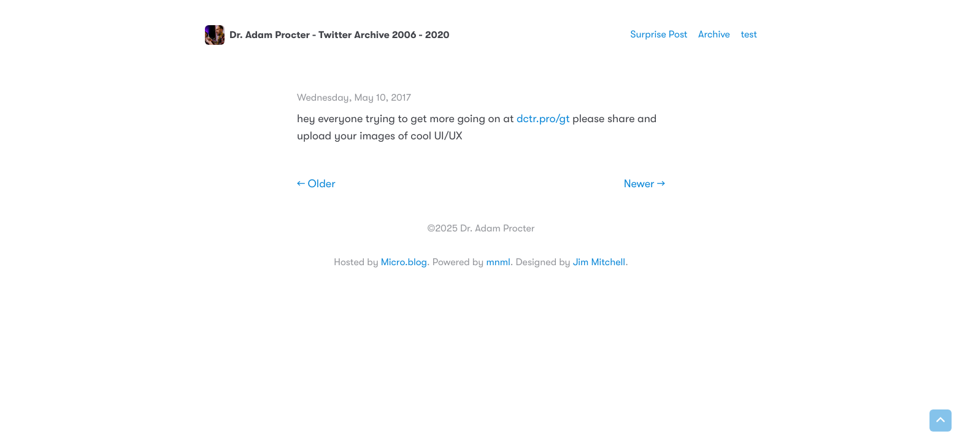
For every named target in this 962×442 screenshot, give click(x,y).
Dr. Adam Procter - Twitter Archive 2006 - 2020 (327, 35)
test (749, 34)
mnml (498, 262)
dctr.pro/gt (543, 119)
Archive (714, 34)
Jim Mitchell (599, 262)
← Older (316, 184)
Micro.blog (404, 262)
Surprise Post (659, 34)
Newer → (644, 184)
